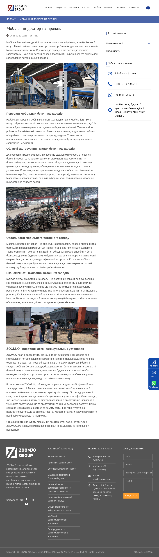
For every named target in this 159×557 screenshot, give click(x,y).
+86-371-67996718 (126, 84)
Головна (47, 8)
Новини (108, 8)
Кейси (97, 8)
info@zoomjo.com (125, 73)
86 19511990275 (124, 95)
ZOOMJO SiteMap (143, 552)
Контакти (134, 8)
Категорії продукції (61, 449)
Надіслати (131, 496)
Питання (120, 8)
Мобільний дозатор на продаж (38, 19)
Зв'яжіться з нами (100, 449)
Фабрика (74, 8)
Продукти (61, 8)
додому (11, 19)
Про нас (86, 8)
